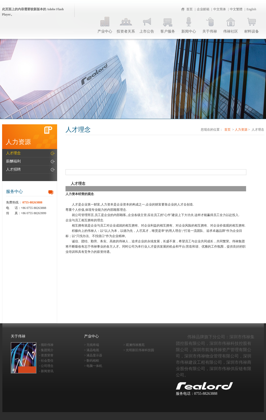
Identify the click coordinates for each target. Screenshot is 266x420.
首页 (189, 9)
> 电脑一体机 (93, 366)
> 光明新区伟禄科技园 (138, 350)
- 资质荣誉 (46, 355)
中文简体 (219, 9)
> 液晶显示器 (93, 355)
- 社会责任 (46, 360)
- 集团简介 (46, 350)
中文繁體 (236, 9)
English (251, 9)
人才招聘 (13, 169)
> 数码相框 (91, 360)
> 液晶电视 (91, 350)
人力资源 (241, 129)
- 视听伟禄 (46, 345)
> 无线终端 (91, 345)
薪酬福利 (13, 161)
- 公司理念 (46, 366)
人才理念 (13, 153)
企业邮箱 (203, 9)
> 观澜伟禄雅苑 (134, 345)
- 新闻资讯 (46, 371)
